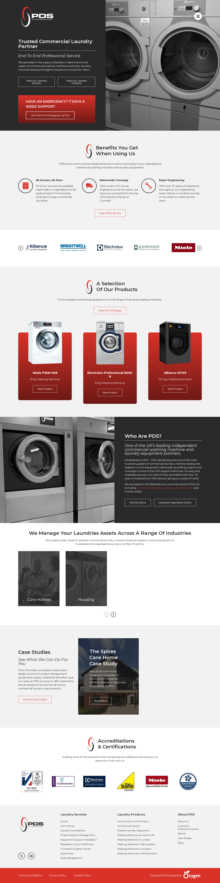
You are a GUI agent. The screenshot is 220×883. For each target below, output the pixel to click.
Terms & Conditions (30, 875)
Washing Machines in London (133, 839)
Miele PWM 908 (45, 373)
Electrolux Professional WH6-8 (110, 374)
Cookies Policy (82, 875)
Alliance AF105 (175, 373)
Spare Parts (66, 853)
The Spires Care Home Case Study (103, 657)
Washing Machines (48, 379)
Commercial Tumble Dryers (133, 821)
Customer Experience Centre (188, 827)
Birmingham (155, 487)
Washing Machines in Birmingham (136, 844)
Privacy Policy (57, 875)
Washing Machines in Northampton (137, 853)
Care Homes (67, 826)
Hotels (64, 821)
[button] (20, 248)
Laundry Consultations (72, 830)
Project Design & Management (77, 835)
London (141, 487)
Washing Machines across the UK (135, 835)
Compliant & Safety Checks (75, 849)
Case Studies (185, 838)
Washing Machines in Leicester (134, 849)
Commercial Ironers (128, 826)
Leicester (169, 487)
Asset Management (71, 858)
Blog (180, 842)
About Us (183, 821)
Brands (182, 833)
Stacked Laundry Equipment (133, 830)
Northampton (184, 487)
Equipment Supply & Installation (78, 839)
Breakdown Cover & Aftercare (77, 844)
